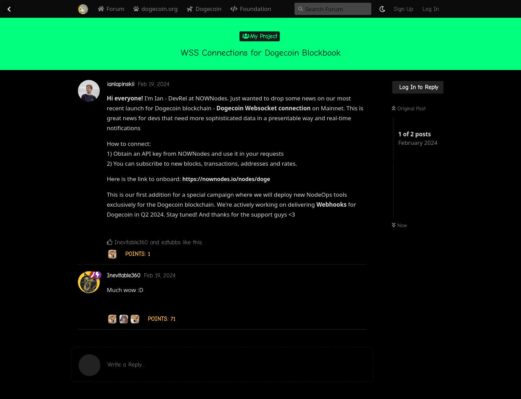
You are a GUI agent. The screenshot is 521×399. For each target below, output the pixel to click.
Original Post (409, 109)
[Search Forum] (332, 9)
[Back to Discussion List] (9, 9)
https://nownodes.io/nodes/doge (226, 179)
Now (399, 225)
